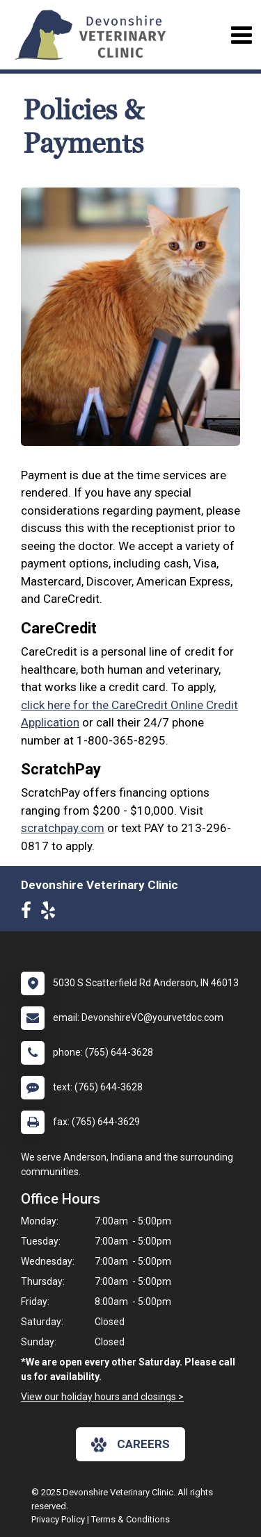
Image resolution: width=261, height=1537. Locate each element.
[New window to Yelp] (51, 913)
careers (130, 1444)
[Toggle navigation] (241, 35)
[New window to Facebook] (29, 913)
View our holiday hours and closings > (102, 1396)
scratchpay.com (62, 828)
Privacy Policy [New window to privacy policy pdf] (58, 1519)
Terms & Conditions (130, 1519)
